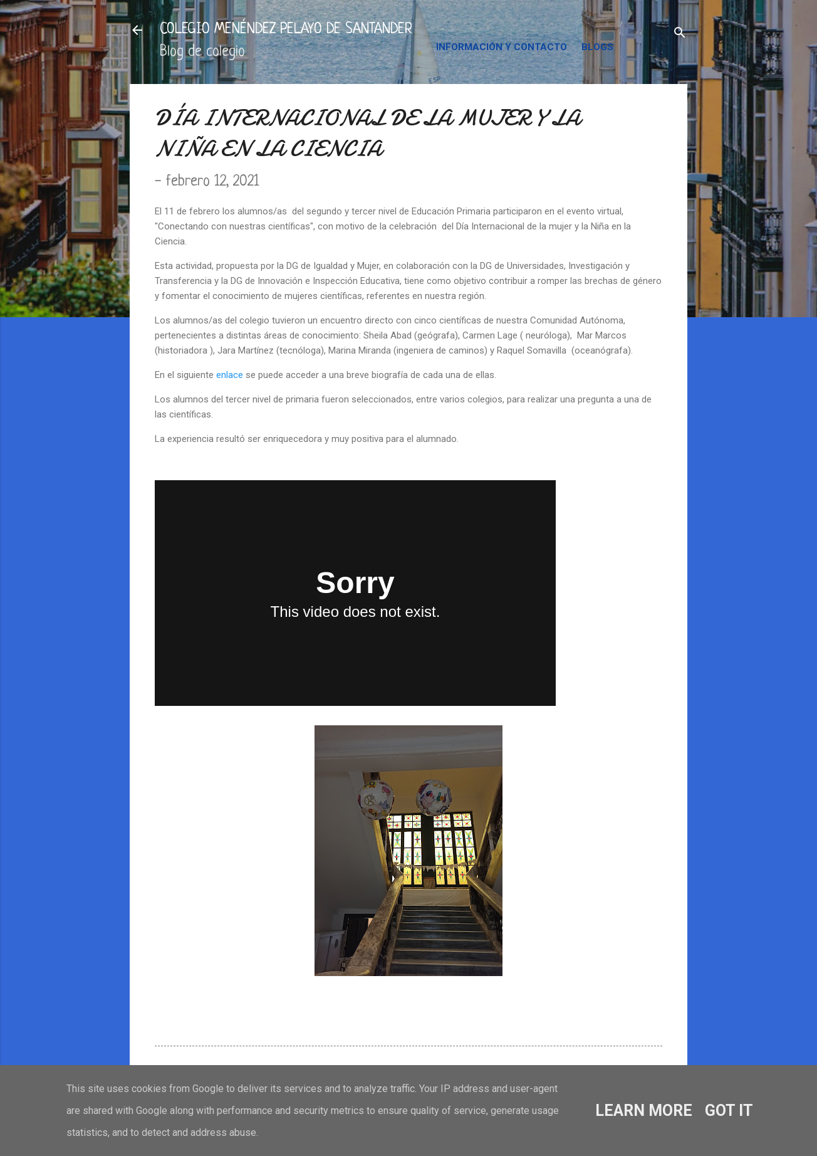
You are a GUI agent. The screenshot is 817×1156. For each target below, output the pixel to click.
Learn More (643, 1110)
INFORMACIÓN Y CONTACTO (501, 47)
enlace (229, 375)
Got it (729, 1110)
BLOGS (597, 47)
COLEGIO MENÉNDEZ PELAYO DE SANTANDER (286, 30)
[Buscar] (679, 34)
